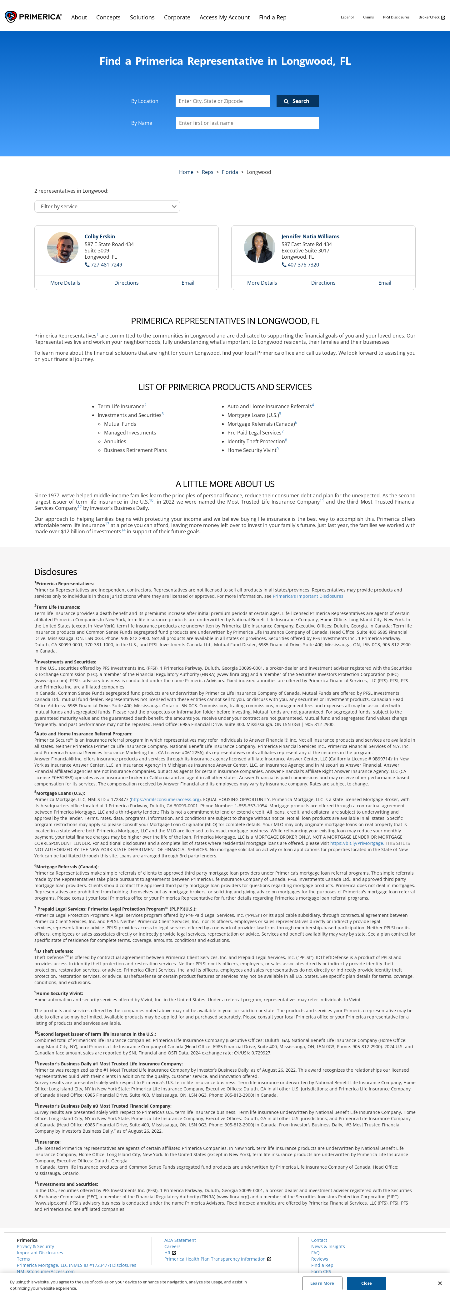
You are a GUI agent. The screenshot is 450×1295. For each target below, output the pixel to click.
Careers (172, 1246)
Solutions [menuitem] (142, 17)
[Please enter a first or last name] (247, 123)
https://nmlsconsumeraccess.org (165, 799)
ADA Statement (180, 1240)
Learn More (322, 1284)
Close (366, 1284)
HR (170, 1253)
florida (230, 172)
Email (188, 282)
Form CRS (321, 1271)
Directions (126, 282)
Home (186, 172)
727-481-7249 (106, 264)
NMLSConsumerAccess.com (46, 1271)
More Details (65, 282)
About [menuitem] (79, 17)
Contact (319, 1240)
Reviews (319, 1259)
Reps (207, 172)
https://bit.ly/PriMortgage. (357, 843)
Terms (23, 1259)
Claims (368, 17)
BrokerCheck (432, 17)
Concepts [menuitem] (108, 17)
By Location (144, 101)
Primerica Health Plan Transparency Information (218, 1259)
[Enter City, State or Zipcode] (223, 101)
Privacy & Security (35, 1246)
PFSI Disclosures (396, 17)
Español (347, 17)
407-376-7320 (303, 264)
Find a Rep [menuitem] (273, 17)
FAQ (315, 1253)
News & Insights (328, 1246)
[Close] (440, 1283)
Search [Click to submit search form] (300, 101)
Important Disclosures (40, 1253)
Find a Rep (322, 1265)
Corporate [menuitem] (177, 17)
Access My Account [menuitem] (225, 17)
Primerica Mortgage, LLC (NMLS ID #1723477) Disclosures (76, 1265)
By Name (141, 122)
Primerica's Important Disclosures (308, 596)
